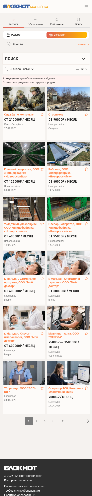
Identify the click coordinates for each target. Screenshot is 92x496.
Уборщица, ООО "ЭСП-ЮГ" (20, 390)
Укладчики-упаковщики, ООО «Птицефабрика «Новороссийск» (20, 227)
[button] (35, 21)
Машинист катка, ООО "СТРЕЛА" (64, 335)
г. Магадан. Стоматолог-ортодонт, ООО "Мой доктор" (20, 282)
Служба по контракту (19, 114)
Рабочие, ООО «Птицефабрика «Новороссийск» (60, 173)
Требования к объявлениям (22, 490)
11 (63, 421)
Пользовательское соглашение (24, 486)
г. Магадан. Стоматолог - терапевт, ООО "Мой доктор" (65, 282)
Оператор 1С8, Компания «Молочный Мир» (66, 390)
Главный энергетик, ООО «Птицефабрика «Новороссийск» (21, 173)
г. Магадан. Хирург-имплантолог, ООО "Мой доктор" (21, 337)
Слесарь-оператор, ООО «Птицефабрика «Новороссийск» (65, 227)
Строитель (56, 114)
